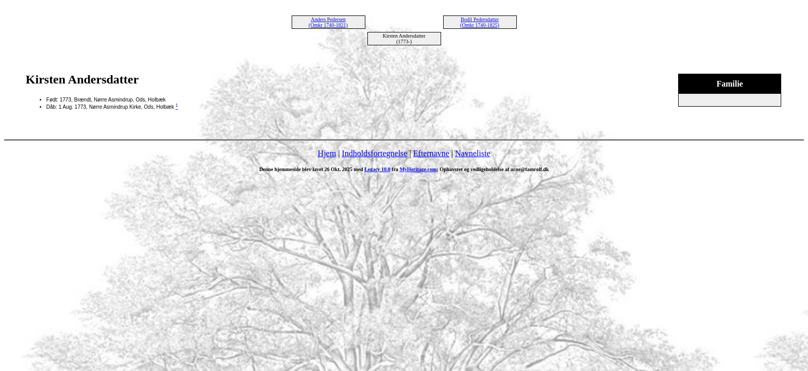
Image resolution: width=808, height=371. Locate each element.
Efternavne (431, 153)
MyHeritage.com (417, 169)
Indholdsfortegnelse (374, 153)
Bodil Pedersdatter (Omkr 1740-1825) (479, 22)
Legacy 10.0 (377, 169)
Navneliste (472, 153)
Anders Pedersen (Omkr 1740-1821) (328, 22)
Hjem (327, 153)
